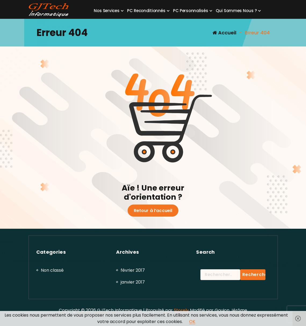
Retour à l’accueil (153, 211)
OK (192, 321)
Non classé (52, 303)
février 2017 (133, 303)
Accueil (224, 32)
